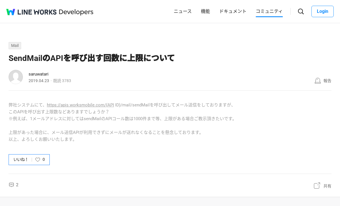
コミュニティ (269, 11)
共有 (327, 186)
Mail (15, 45)
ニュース (183, 11)
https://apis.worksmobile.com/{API (80, 105)
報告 (327, 80)
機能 (205, 11)
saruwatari (39, 74)
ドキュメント (233, 11)
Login (322, 11)
